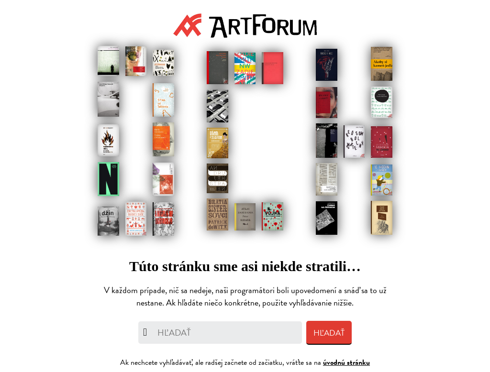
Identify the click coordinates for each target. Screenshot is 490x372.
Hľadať (329, 333)
